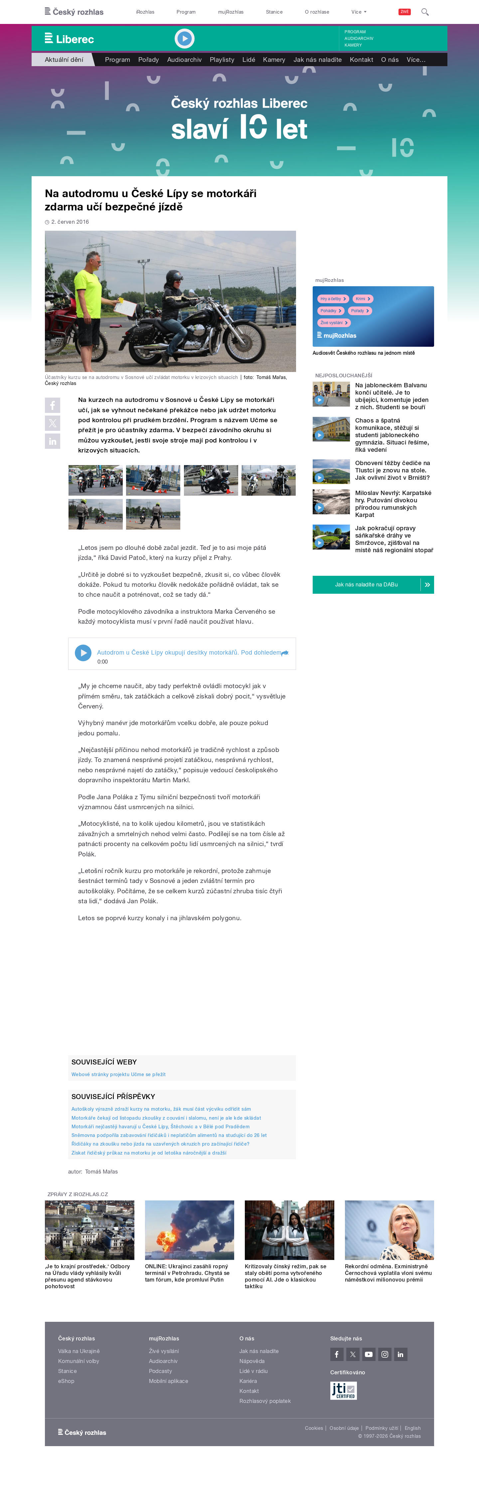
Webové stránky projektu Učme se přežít (119, 1074)
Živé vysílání (334, 322)
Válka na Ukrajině (79, 1351)
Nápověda (252, 1361)
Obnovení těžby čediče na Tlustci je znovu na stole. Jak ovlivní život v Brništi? (392, 470)
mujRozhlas (231, 12)
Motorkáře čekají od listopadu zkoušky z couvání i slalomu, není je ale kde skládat (166, 1118)
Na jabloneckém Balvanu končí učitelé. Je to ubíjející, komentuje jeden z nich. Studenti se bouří (391, 396)
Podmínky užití (382, 1428)
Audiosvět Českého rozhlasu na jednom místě (364, 353)
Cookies (314, 1428)
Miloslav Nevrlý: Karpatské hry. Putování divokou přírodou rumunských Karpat (393, 503)
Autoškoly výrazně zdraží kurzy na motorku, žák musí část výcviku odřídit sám (161, 1109)
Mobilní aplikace (169, 1381)
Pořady (148, 59)
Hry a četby (333, 299)
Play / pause (83, 653)
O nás (390, 59)
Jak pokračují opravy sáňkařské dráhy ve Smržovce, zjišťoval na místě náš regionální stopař (394, 539)
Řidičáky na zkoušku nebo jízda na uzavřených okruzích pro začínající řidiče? (160, 1144)
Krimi (363, 299)
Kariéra (248, 1381)
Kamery (353, 45)
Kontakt (361, 59)
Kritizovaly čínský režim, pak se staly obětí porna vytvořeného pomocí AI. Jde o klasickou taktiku (285, 1276)
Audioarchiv (359, 38)
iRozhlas (145, 12)
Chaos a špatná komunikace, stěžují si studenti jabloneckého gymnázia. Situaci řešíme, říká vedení (392, 435)
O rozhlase (317, 12)
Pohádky (331, 311)
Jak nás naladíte (318, 59)
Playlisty (222, 59)
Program (186, 12)
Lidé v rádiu (254, 1371)
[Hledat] (425, 12)
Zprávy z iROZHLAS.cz (78, 1194)
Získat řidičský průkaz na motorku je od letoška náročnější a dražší (149, 1153)
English (413, 1428)
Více (416, 59)
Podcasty (160, 1371)
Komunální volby (78, 1361)
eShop (66, 1381)
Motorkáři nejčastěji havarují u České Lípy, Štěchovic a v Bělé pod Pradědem (160, 1126)
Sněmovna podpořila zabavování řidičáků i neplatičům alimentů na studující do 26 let (169, 1135)
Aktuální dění (64, 59)
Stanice (274, 12)
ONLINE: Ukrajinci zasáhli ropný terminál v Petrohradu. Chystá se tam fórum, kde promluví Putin (187, 1273)
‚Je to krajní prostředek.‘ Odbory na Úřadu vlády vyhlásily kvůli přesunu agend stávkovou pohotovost (87, 1276)
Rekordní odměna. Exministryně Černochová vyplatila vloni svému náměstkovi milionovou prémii (388, 1273)
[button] (284, 653)
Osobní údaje (344, 1428)
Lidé (248, 59)
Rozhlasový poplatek (265, 1401)
